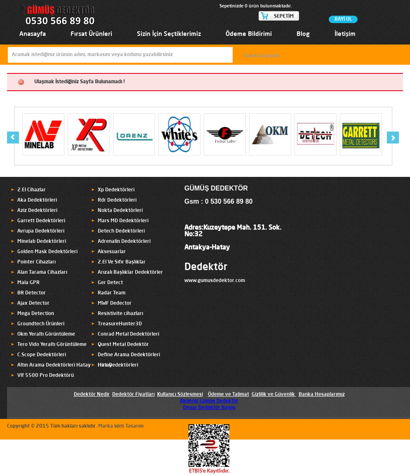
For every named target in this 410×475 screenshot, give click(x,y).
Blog (303, 34)
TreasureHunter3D (120, 324)
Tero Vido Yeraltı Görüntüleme (52, 344)
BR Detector (31, 293)
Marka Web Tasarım (121, 426)
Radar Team (111, 293)
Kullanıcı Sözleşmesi (180, 394)
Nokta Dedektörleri (120, 210)
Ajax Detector (33, 303)
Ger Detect (110, 282)
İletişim (345, 34)
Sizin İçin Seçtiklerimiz (169, 34)
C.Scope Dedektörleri (41, 355)
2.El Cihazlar (31, 190)
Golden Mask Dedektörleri (47, 251)
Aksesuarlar (112, 251)
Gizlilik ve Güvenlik (273, 394)
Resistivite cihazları (120, 313)
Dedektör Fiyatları (133, 394)
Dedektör (205, 268)
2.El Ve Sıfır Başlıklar (122, 262)
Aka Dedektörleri (37, 200)
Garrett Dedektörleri (41, 221)
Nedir (103, 394)
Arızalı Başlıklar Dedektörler (130, 272)
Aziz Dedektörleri (37, 210)
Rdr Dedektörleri (117, 200)
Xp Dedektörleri (116, 190)
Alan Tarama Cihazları (42, 272)
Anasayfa (32, 34)
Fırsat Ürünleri (91, 34)
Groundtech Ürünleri (40, 324)
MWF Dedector (115, 303)
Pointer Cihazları (36, 262)
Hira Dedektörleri (118, 365)
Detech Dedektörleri (121, 231)
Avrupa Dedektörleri (40, 231)
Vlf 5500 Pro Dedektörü (45, 375)
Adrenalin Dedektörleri (124, 241)
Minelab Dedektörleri (41, 241)
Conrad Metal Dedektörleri (128, 334)
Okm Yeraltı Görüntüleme (46, 334)
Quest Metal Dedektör (123, 344)
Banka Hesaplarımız (322, 394)
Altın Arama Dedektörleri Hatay (54, 365)
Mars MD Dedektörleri (123, 221)
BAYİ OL (343, 19)
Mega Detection (35, 313)
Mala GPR (28, 282)
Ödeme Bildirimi (249, 34)
